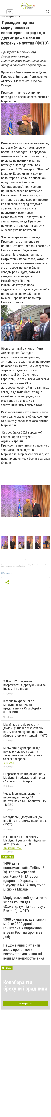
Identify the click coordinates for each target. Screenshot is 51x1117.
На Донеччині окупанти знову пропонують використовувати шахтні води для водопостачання (23, 951)
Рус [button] (9, 11)
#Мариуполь (6, 573)
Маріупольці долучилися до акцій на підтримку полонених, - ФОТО (25, 820)
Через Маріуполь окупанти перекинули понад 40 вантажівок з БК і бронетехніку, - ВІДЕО (25, 799)
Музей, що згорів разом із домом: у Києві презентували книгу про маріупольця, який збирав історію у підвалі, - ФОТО (25, 730)
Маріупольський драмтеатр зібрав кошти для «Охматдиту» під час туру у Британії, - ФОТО (25, 904)
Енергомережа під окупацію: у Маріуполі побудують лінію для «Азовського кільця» (25, 777)
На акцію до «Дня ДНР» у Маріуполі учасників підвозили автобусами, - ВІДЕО (25, 840)
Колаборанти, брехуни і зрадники (25, 985)
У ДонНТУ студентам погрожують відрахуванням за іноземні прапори (24, 685)
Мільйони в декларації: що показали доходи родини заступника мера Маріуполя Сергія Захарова (22, 753)
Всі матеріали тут (25, 1004)
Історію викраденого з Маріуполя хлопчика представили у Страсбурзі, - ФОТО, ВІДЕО (22, 706)
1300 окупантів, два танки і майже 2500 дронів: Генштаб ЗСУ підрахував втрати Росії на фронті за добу (24, 928)
